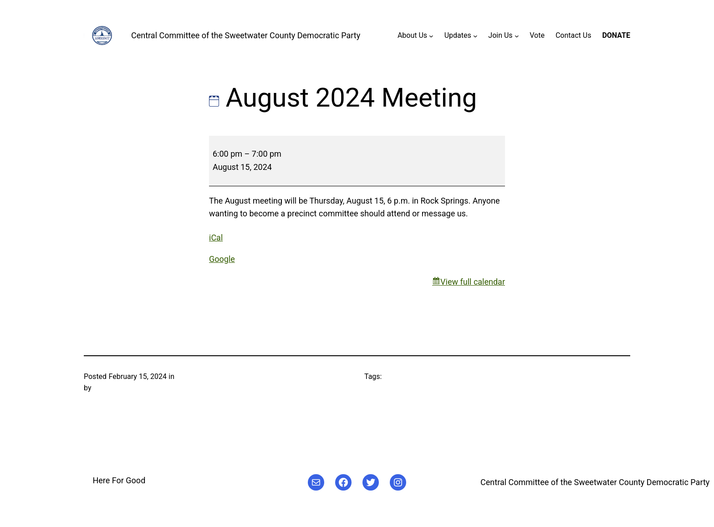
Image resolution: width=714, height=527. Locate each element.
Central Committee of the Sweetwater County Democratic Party (245, 35)
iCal (216, 237)
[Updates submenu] (475, 35)
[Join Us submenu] (517, 35)
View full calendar (472, 282)
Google (222, 259)
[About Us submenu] (431, 35)
